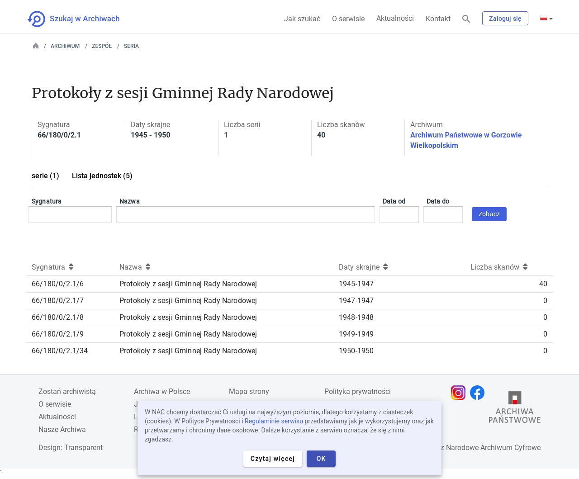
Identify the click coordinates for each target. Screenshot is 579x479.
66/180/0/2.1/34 (60, 350)
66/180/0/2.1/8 (58, 317)
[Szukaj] (466, 19)
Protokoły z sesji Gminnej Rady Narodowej (188, 284)
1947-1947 (356, 300)
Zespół (102, 46)
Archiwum (65, 46)
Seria (131, 46)
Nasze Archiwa (62, 429)
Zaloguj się (505, 18)
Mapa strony (249, 391)
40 (543, 284)
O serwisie (348, 18)
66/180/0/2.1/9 (58, 334)
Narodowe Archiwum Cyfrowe (493, 447)
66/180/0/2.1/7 (58, 300)
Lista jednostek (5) (102, 175)
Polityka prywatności (357, 391)
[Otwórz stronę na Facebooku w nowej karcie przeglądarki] (479, 392)
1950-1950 (356, 350)
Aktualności (395, 18)
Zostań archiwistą (67, 391)
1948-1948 (356, 317)
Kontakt (438, 18)
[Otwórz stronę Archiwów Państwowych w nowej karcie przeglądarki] (515, 409)
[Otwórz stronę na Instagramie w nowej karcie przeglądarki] (460, 392)
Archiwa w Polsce (162, 391)
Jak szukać (302, 18)
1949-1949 (356, 334)
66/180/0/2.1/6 (58, 284)
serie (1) (45, 175)
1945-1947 (356, 284)
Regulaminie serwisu (274, 421)
